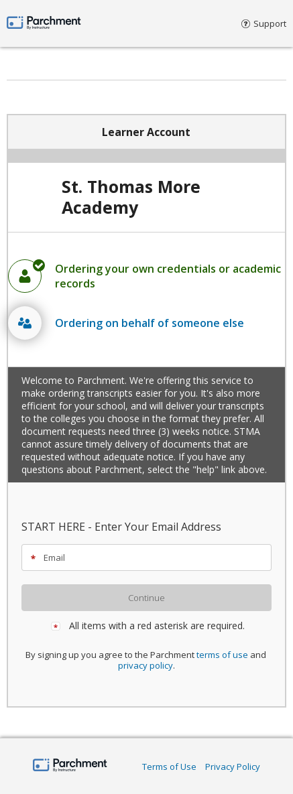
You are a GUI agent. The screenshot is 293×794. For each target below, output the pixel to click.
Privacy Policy (232, 766)
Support (263, 23)
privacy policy (145, 665)
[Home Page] (70, 766)
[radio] (146, 276)
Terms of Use (169, 766)
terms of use (222, 654)
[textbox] (152, 557)
